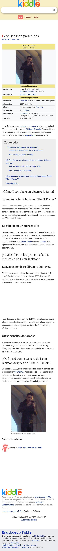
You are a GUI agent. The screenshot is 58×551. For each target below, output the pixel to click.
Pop (37, 107)
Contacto (24, 547)
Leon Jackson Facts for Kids (30, 448)
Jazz (41, 107)
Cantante (23, 101)
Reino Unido (30, 135)
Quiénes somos (30, 545)
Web (20, 17)
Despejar (49, 10)
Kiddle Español (7, 545)
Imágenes (28, 17)
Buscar (54, 10)
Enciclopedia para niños (10, 39)
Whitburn (23, 91)
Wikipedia (35, 540)
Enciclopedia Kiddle (43, 497)
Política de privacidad (10, 547)
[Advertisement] (29, 26)
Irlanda (43, 242)
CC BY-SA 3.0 (39, 536)
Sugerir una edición (29, 520)
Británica (23, 94)
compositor (33, 126)
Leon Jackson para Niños (12, 511)
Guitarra (27, 110)
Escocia (31, 91)
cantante (23, 126)
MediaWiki (15, 543)
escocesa (31, 94)
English (36, 17)
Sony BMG (24, 113)
